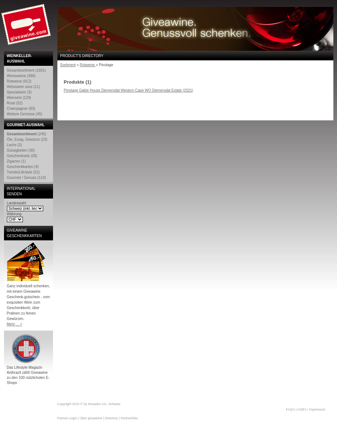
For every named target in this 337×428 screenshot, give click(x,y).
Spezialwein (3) (19, 92)
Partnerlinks (129, 418)
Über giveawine (91, 418)
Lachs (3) (14, 145)
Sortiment (68, 65)
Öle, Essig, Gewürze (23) (27, 139)
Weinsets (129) (19, 98)
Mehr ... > (15, 324)
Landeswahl (16, 203)
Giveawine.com (27, 27)
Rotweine (88, 65)
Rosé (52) (15, 103)
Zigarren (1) (16, 161)
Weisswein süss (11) (23, 87)
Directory (111, 418)
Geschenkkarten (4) (23, 167)
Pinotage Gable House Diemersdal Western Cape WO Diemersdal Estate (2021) (129, 90)
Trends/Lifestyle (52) (23, 172)
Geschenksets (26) (22, 156)
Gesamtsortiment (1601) (26, 70)
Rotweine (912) (19, 81)
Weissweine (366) (21, 76)
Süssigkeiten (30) (21, 150)
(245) (26, 134)
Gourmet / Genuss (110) (26, 178)
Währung (14, 214)
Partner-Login (67, 418)
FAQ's (290, 409)
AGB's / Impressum (311, 409)
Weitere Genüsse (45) (24, 114)
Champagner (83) (21, 109)
